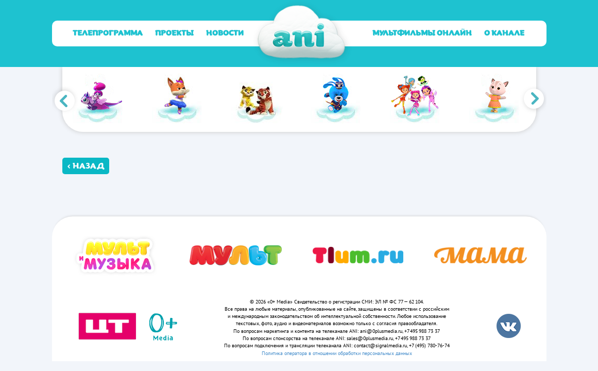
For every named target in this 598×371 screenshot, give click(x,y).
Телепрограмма (108, 33)
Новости (225, 33)
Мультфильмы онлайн (422, 33)
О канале (504, 33)
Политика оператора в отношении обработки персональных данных (337, 353)
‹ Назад (85, 166)
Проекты (174, 33)
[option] (102, 99)
